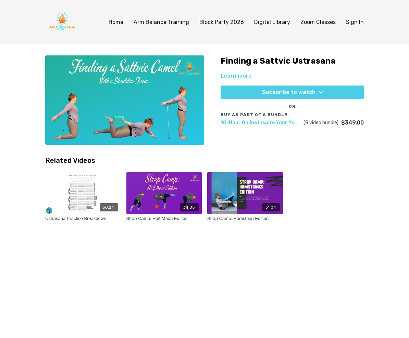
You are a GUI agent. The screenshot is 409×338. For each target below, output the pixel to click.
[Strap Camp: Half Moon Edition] (164, 218)
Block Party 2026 (221, 22)
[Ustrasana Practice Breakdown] (83, 218)
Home (116, 22)
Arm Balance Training (161, 22)
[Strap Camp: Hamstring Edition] (245, 218)
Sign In (355, 22)
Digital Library (272, 22)
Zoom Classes (318, 22)
